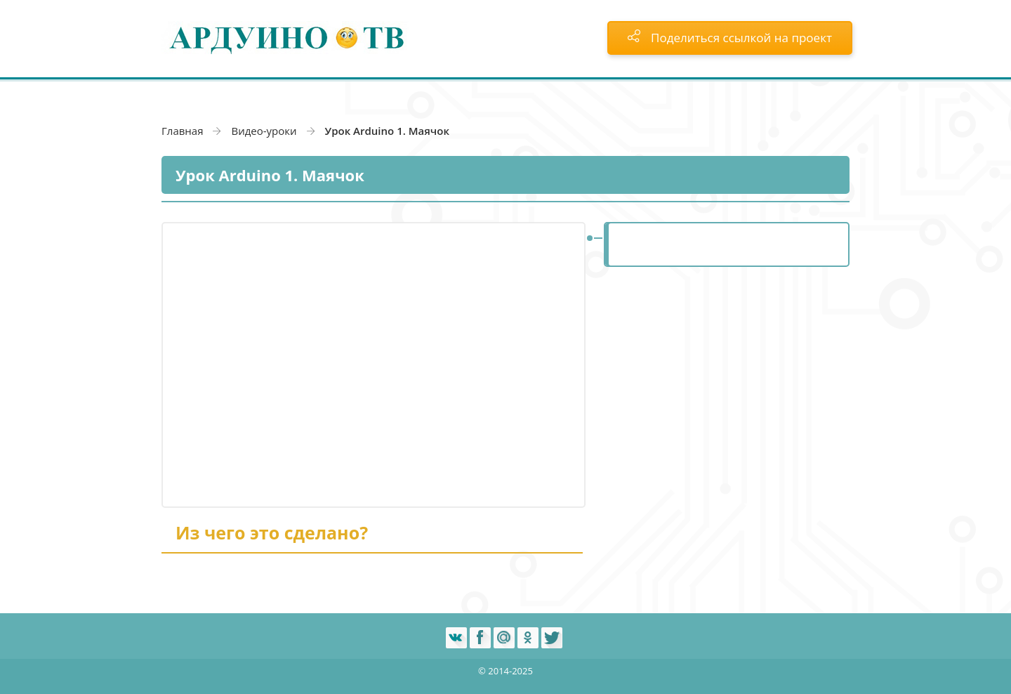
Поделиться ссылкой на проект (730, 38)
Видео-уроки (263, 131)
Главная (182, 131)
